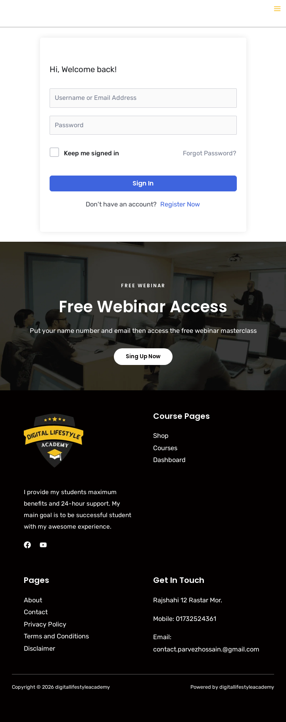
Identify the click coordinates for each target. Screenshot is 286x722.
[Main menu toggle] (277, 9)
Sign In (143, 183)
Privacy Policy (45, 624)
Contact (36, 612)
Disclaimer (39, 648)
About (33, 600)
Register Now (180, 204)
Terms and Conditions (56, 636)
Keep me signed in (91, 153)
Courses (165, 448)
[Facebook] (27, 544)
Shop (161, 435)
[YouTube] (43, 544)
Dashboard (169, 460)
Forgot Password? (209, 153)
